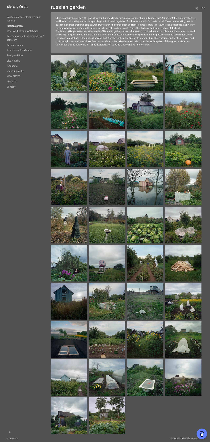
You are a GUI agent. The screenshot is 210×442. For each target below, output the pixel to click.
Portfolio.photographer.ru (193, 438)
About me (12, 81)
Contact (11, 86)
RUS (203, 8)
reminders (12, 66)
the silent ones (15, 45)
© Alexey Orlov (12, 439)
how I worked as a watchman (22, 31)
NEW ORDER (13, 76)
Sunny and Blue (15, 55)
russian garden (15, 25)
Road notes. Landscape (19, 50)
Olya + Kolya (13, 60)
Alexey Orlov (18, 7)
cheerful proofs (15, 71)
